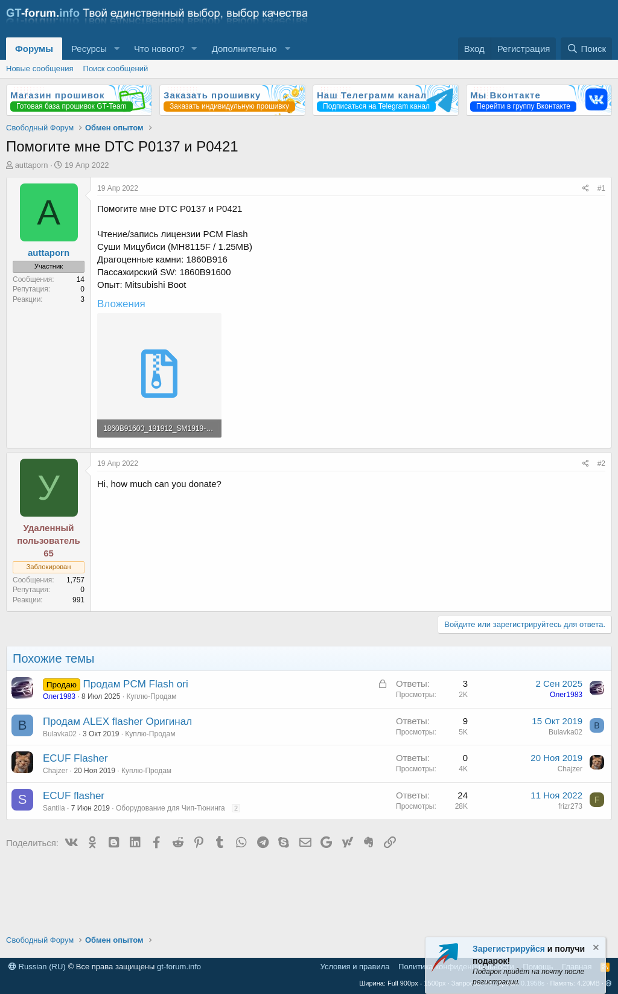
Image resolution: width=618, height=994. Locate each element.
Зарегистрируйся (509, 949)
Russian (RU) (37, 966)
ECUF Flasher (75, 758)
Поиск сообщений (115, 68)
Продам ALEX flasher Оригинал (117, 721)
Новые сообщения (40, 68)
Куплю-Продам (151, 696)
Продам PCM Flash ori (135, 684)
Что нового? (159, 48)
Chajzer (55, 770)
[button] (116, 48)
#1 (601, 188)
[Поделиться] (585, 189)
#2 (601, 463)
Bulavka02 (60, 734)
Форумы (34, 48)
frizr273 (570, 806)
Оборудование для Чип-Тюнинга (170, 808)
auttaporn (31, 165)
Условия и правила (355, 966)
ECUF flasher (73, 795)
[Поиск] (586, 48)
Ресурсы (89, 48)
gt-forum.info (179, 966)
